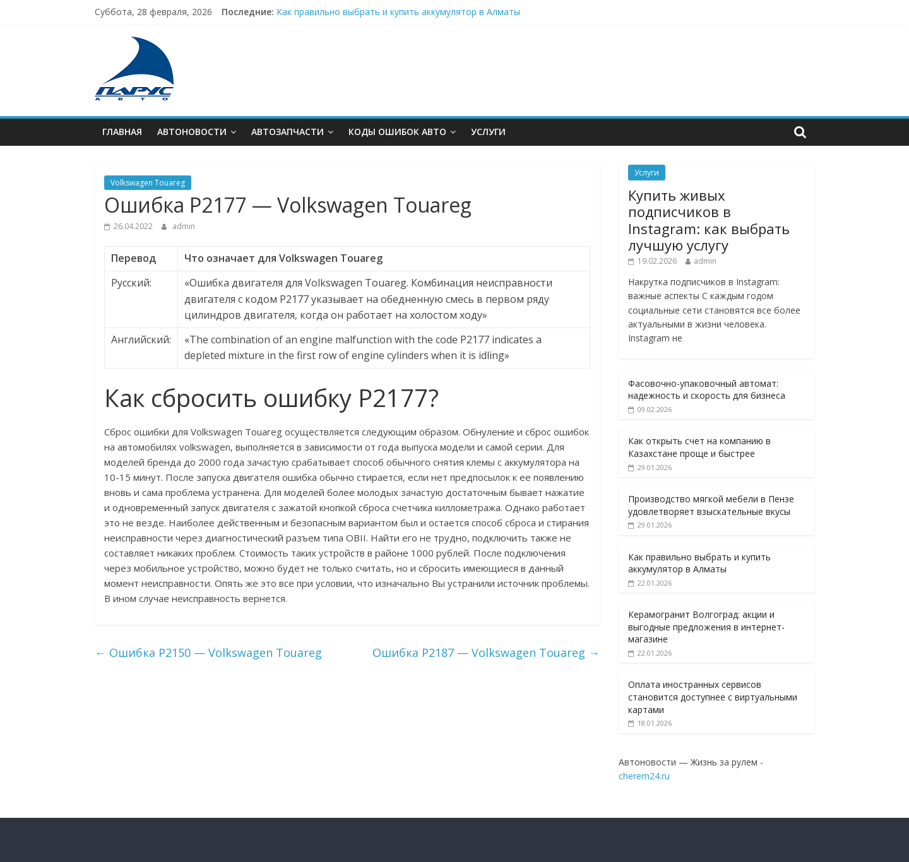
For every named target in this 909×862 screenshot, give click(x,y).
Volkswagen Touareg (147, 182)
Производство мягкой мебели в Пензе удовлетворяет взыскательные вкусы (711, 505)
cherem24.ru (644, 776)
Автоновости (192, 132)
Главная (122, 132)
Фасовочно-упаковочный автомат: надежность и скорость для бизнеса (706, 389)
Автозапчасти (287, 132)
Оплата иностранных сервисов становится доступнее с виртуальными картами (712, 696)
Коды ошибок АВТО (397, 132)
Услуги (488, 132)
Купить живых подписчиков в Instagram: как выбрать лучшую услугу (709, 220)
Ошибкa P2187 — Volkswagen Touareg (486, 652)
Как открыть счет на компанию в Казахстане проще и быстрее (699, 447)
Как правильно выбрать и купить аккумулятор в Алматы (398, 12)
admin (183, 226)
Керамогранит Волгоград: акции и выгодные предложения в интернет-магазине (706, 626)
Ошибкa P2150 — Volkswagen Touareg (208, 652)
